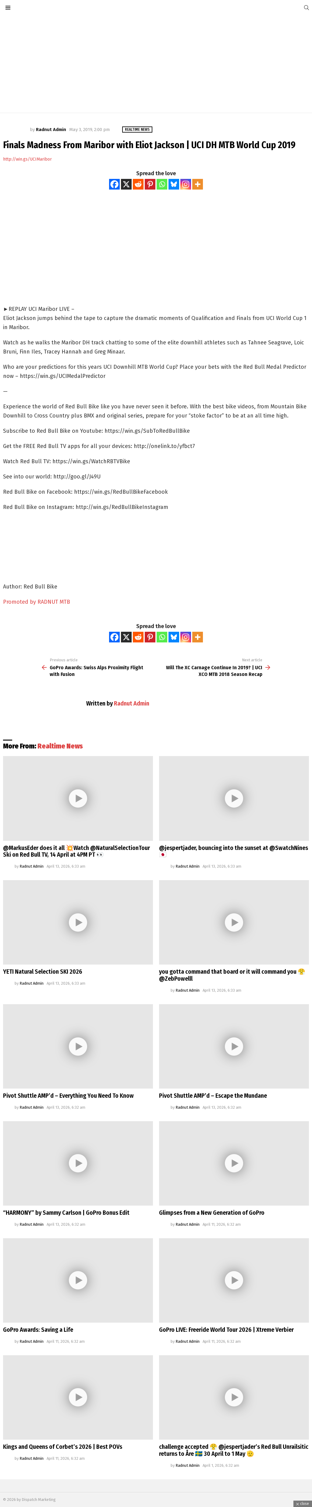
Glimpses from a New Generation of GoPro (211, 1212)
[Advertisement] (156, 64)
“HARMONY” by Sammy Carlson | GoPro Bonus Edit (66, 1212)
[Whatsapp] (162, 184)
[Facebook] (114, 184)
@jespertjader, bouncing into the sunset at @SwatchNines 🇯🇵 (233, 851)
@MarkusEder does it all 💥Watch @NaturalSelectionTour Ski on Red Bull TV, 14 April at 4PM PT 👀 (76, 851)
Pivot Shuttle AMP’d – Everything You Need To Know (68, 1095)
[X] (126, 184)
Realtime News (60, 746)
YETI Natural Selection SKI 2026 (42, 971)
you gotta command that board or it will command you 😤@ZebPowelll (232, 975)
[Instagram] (185, 184)
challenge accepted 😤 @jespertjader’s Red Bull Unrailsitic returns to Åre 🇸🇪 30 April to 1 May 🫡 (233, 1450)
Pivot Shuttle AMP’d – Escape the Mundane (213, 1095)
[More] (197, 184)
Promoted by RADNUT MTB (36, 602)
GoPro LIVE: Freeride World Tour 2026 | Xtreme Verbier (226, 1329)
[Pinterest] (150, 184)
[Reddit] (138, 184)
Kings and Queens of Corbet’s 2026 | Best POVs (62, 1446)
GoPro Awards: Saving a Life (38, 1329)
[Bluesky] (173, 184)
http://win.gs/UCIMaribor (27, 159)
